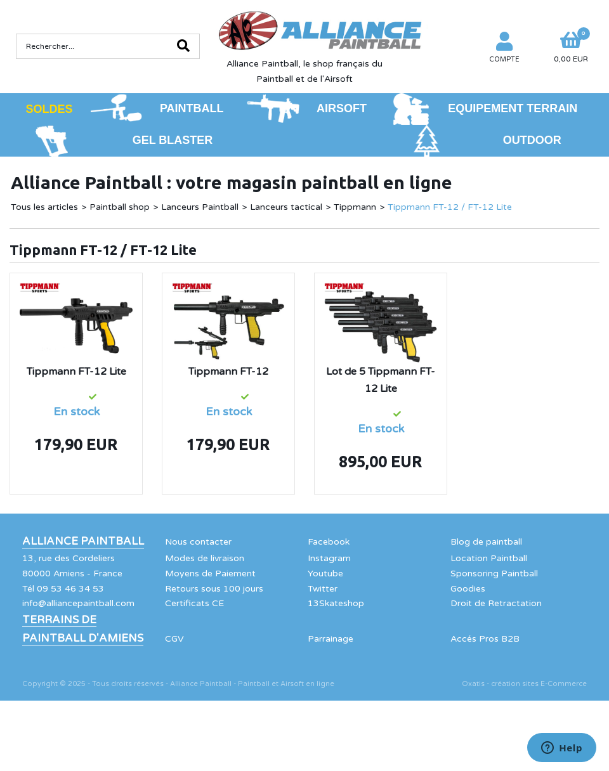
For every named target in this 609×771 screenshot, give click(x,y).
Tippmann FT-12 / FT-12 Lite (450, 207)
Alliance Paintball (83, 541)
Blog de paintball (486, 541)
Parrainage (330, 638)
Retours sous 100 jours (214, 588)
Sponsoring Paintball (494, 573)
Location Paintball (488, 558)
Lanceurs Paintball (200, 207)
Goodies (467, 588)
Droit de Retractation (496, 603)
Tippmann (355, 207)
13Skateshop (336, 603)
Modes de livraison (204, 558)
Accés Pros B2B (485, 638)
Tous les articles (44, 207)
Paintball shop (119, 207)
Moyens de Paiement (210, 573)
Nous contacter (198, 541)
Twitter (322, 588)
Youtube (325, 573)
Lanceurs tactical (286, 207)
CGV (174, 638)
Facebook (329, 541)
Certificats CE (194, 603)
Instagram (329, 558)
